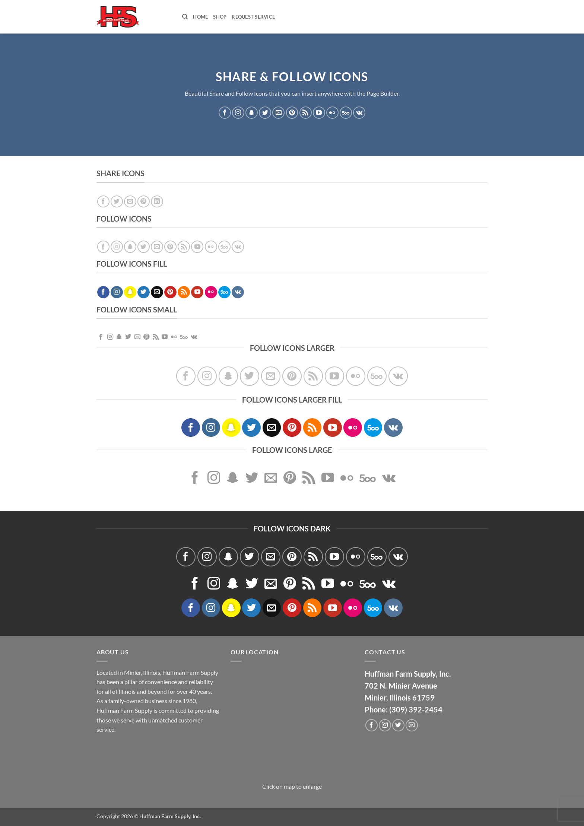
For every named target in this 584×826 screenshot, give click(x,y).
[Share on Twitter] (117, 202)
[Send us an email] (278, 113)
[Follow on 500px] (346, 113)
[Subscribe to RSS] (305, 113)
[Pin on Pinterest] (143, 202)
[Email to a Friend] (130, 202)
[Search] (185, 17)
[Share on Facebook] (103, 202)
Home (200, 17)
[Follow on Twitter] (265, 113)
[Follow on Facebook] (225, 113)
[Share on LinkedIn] (157, 202)
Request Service (253, 17)
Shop (219, 17)
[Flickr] (332, 113)
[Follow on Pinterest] (292, 113)
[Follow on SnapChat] (251, 113)
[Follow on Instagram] (238, 113)
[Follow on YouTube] (319, 113)
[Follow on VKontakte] (359, 113)
